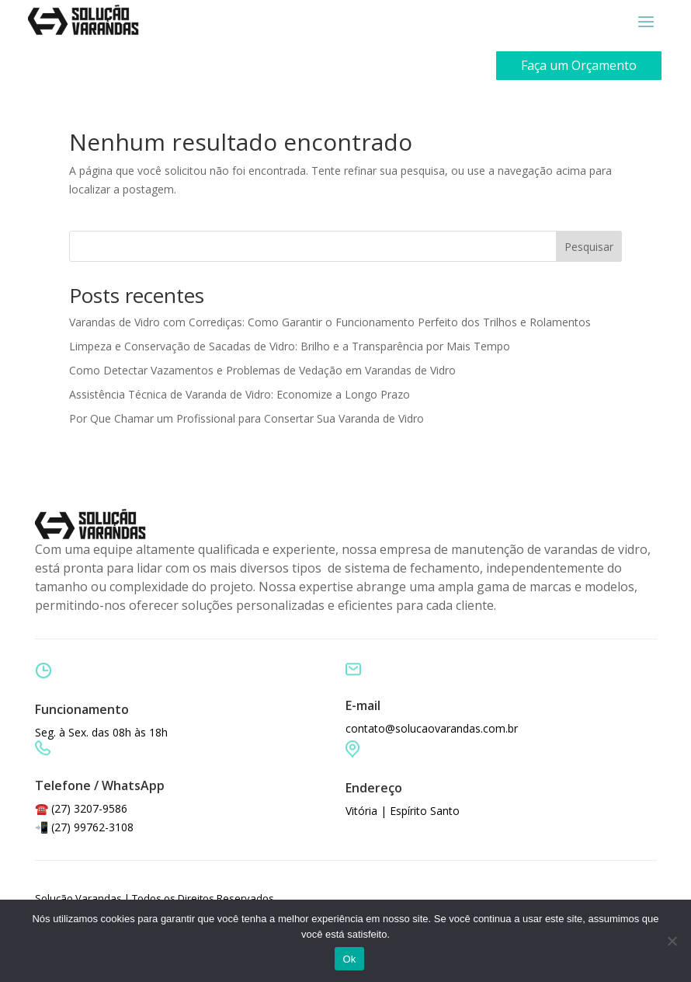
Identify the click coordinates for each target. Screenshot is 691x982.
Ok (349, 959)
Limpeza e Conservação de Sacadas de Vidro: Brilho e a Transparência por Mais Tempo (289, 346)
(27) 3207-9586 (89, 808)
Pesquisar (588, 246)
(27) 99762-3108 (92, 827)
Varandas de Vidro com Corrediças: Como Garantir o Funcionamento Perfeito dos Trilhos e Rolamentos (330, 322)
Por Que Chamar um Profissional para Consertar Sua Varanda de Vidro (246, 418)
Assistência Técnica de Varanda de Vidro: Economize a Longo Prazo (239, 394)
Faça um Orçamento (579, 65)
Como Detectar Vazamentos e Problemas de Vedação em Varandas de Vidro (262, 370)
